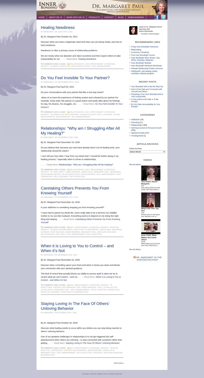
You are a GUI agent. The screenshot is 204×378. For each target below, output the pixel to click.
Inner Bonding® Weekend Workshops (146, 66)
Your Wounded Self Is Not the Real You (147, 86)
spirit (93, 290)
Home (42, 17)
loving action (110, 287)
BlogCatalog (136, 49)
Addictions (105, 229)
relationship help (71, 174)
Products (94, 17)
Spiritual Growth (137, 133)
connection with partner (66, 114)
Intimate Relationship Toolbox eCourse (147, 68)
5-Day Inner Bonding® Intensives (144, 47)
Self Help (61, 234)
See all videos (135, 164)
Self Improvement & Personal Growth (89, 227)
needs (56, 66)
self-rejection (77, 176)
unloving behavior (113, 353)
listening (107, 114)
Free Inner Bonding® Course (143, 55)
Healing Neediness (58, 27)
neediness (115, 172)
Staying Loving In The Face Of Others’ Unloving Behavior (93, 343)
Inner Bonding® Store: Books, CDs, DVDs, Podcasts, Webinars (145, 59)
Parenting (135, 122)
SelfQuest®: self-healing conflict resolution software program (144, 72)
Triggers (97, 353)
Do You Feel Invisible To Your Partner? (75, 77)
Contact (109, 17)
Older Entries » (119, 363)
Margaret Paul (101, 172)
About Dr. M (55, 17)
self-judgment (61, 176)
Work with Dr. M (75, 17)
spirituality (67, 292)
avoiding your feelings (52, 232)
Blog (121, 17)
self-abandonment (101, 66)
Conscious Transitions (140, 52)
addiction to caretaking (86, 229)
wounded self (81, 292)
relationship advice (51, 174)
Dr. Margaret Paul (101, 374)
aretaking (117, 229)
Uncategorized (137, 136)
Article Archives (135, 148)
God (79, 287)
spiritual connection (108, 290)
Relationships (77, 64)
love (99, 287)
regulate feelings (106, 232)
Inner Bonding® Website (141, 63)
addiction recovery (63, 229)
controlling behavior (64, 287)
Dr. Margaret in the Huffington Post (149, 258)
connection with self (91, 114)
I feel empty (59, 172)
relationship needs (81, 66)
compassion (57, 350)
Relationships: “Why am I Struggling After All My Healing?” (86, 164)
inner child (87, 172)
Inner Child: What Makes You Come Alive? (149, 237)
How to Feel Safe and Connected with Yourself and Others (146, 90)
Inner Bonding (136, 17)
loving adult (47, 290)
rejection (65, 66)
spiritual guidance (50, 292)
